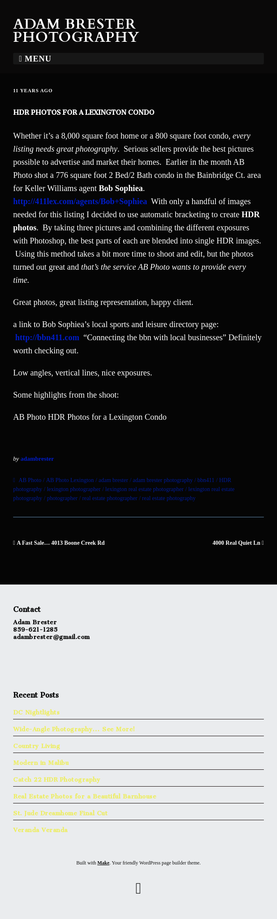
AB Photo (29, 480)
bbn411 (205, 480)
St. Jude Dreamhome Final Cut (60, 811)
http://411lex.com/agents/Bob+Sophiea (80, 201)
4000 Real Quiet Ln (236, 543)
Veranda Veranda (40, 828)
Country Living (36, 744)
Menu (38, 58)
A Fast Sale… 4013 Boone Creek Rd (61, 543)
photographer (62, 498)
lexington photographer (74, 489)
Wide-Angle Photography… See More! (74, 727)
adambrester (37, 458)
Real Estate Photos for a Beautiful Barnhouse (84, 794)
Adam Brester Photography (76, 30)
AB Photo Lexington (70, 480)
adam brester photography (163, 480)
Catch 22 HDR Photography (56, 777)
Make (103, 863)
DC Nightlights (36, 710)
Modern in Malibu (41, 761)
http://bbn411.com (48, 337)
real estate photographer (109, 498)
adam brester (113, 480)
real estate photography (169, 498)
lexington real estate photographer (144, 489)
